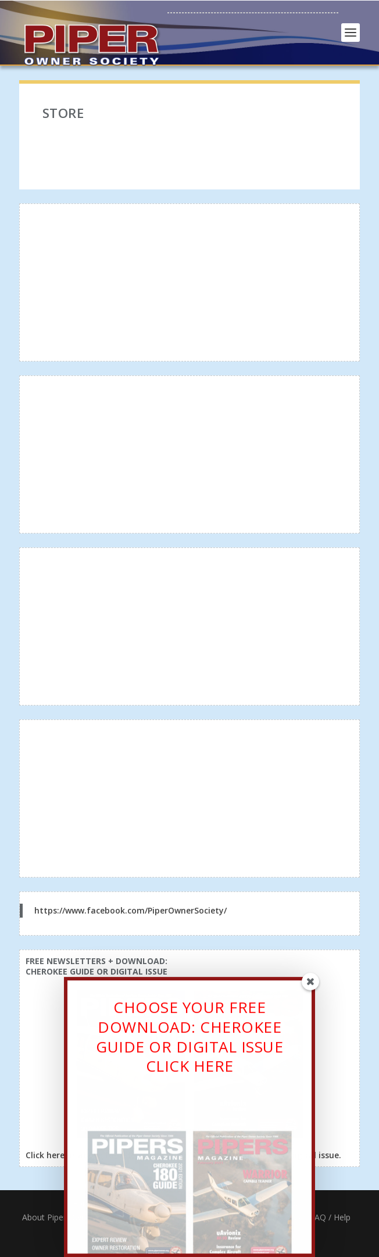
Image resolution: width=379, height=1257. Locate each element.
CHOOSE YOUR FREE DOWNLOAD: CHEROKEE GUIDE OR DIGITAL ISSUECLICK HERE (189, 1040)
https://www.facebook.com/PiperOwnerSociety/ (130, 910)
